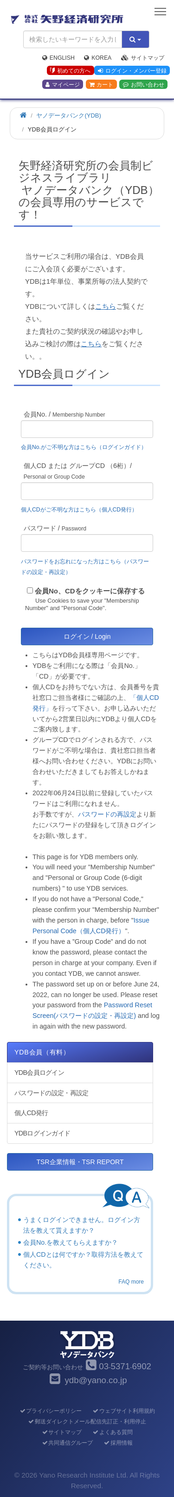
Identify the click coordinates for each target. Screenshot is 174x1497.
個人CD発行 (31, 1113)
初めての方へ (70, 71)
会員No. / (64, 414)
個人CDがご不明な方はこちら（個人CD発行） (79, 509)
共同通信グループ (67, 1443)
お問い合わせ (143, 84)
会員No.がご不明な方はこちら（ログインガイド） (86, 447)
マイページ (62, 84)
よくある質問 (112, 1432)
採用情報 (118, 1443)
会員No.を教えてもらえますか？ (70, 1242)
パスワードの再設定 (107, 814)
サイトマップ (142, 58)
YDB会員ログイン (39, 1072)
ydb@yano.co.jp (95, 1380)
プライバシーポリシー (50, 1411)
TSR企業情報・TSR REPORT (80, 1162)
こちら (105, 306)
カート (101, 84)
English (58, 58)
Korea (97, 58)
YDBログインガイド (42, 1133)
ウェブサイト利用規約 (123, 1411)
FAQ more (131, 1282)
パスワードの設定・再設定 (51, 1093)
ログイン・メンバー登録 (132, 71)
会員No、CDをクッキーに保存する (90, 590)
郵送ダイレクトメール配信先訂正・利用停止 (87, 1421)
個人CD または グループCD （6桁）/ (78, 471)
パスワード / (55, 528)
